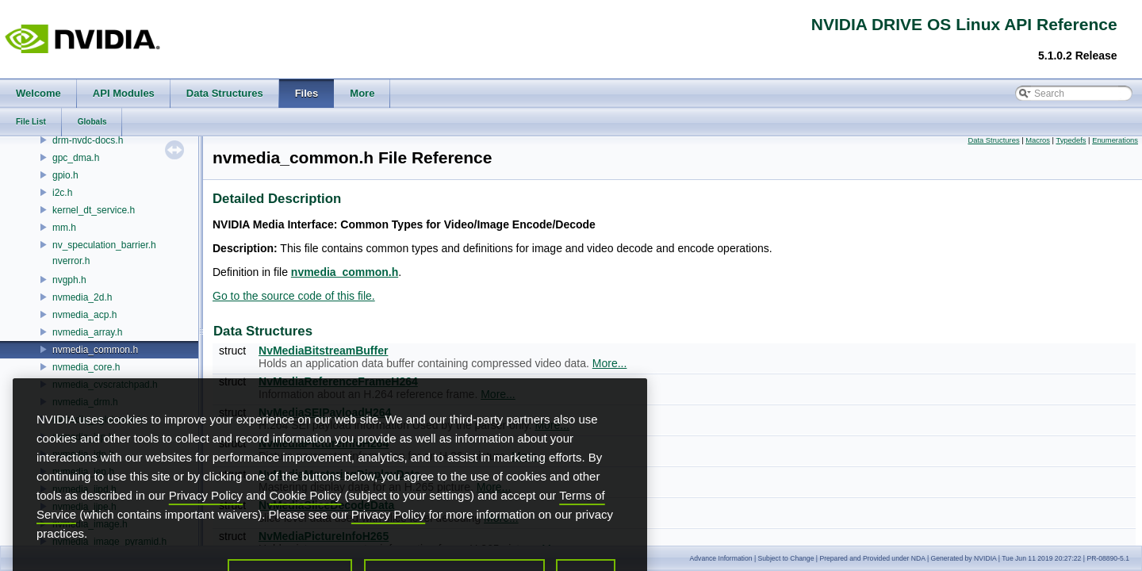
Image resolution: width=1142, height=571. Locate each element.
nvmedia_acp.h (84, 314)
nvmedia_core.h (86, 367)
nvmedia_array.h (87, 332)
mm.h (64, 227)
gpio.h (65, 175)
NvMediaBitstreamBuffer (323, 350)
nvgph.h (69, 280)
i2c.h (62, 192)
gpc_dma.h (75, 157)
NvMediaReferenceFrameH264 (338, 381)
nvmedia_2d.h (82, 297)
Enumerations (1115, 140)
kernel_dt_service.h (93, 210)
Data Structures (993, 140)
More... (609, 363)
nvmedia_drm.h (85, 402)
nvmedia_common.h (95, 349)
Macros (1037, 140)
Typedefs (1071, 140)
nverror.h (71, 260)
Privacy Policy (206, 523)
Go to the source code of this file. (294, 295)
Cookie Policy (306, 523)
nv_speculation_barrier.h (104, 245)
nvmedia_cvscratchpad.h (105, 384)
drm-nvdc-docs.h (87, 140)
